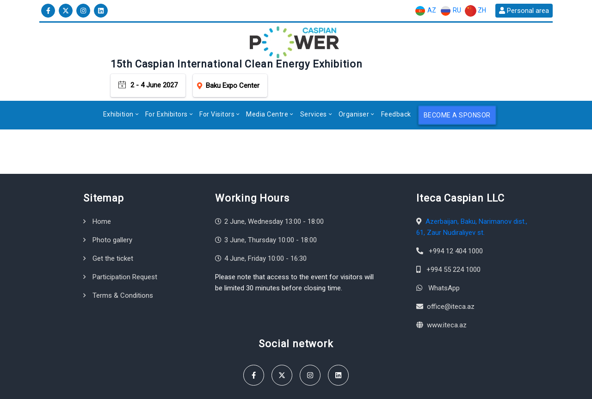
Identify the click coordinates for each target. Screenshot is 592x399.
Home (101, 189)
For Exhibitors (166, 82)
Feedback (396, 82)
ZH (475, 11)
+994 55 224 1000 (453, 237)
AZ (425, 11)
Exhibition (118, 82)
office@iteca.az (451, 274)
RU (450, 11)
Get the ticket (112, 226)
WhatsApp (444, 256)
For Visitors (216, 82)
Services (313, 82)
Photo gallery (112, 208)
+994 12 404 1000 (456, 219)
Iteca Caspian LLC (103, 387)
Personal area (524, 10)
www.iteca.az (447, 293)
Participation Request (124, 245)
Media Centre (267, 82)
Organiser (354, 82)
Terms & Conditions (122, 263)
